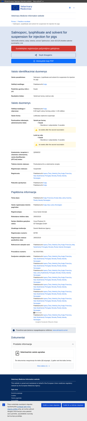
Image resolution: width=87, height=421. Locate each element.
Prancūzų (68, 173)
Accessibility (14, 400)
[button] (43, 55)
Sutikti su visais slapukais (51, 405)
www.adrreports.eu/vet (60, 330)
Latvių (64, 198)
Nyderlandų (40, 176)
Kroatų (56, 198)
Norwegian (37, 178)
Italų (34, 176)
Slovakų (54, 176)
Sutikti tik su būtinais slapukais (73, 405)
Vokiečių (54, 173)
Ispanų (45, 173)
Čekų (49, 173)
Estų (59, 173)
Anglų (45, 84)
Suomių (68, 198)
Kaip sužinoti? (38, 1)
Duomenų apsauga (16, 393)
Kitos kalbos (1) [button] (43, 366)
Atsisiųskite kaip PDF (43, 61)
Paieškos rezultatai (24, 21)
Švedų (59, 176)
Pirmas (13, 21)
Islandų (64, 176)
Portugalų (48, 176)
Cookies (13, 395)
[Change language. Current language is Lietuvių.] (70, 7)
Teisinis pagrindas (16, 398)
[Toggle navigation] (74, 7)
